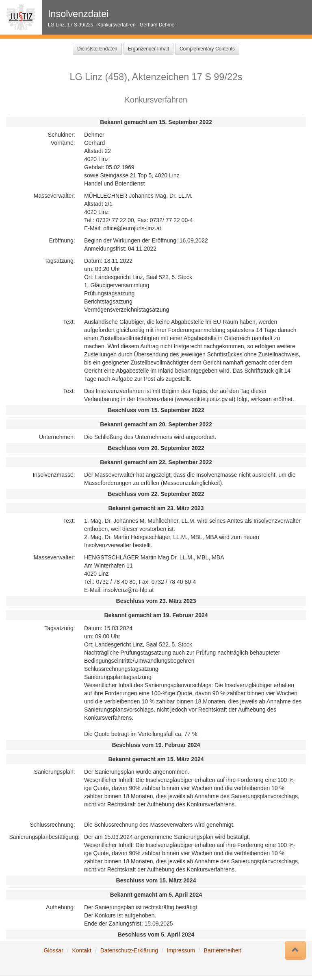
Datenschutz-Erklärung (129, 950)
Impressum (181, 950)
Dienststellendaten (97, 49)
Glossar (53, 950)
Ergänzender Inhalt (148, 49)
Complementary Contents (207, 49)
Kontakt (81, 950)
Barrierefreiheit (222, 950)
